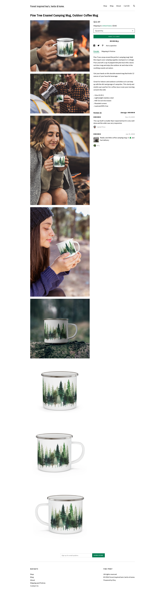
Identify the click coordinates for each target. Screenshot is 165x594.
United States (107, 26)
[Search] (134, 6)
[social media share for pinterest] (103, 45)
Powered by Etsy (109, 580)
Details (96, 51)
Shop (105, 6)
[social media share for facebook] (94, 45)
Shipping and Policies (37, 583)
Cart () (126, 6)
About (118, 6)
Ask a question (111, 45)
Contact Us (34, 586)
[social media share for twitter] (99, 45)
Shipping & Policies (108, 51)
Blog (111, 6)
